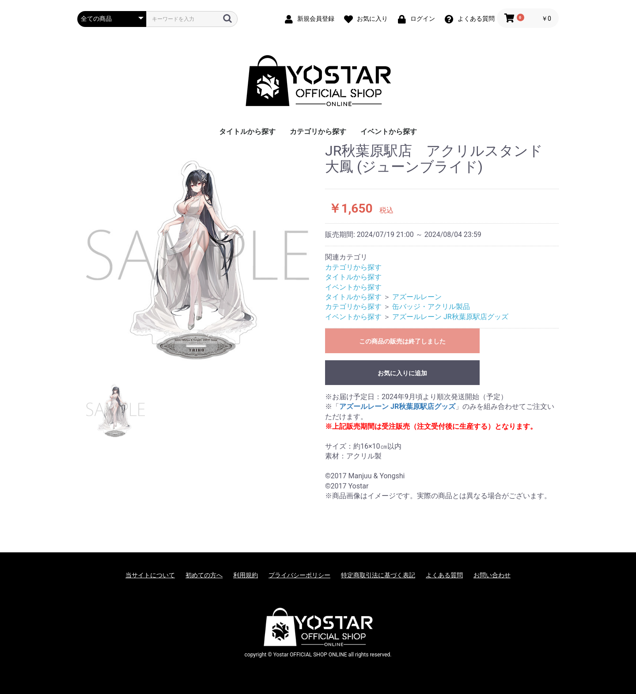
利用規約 (245, 575)
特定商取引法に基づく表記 (378, 575)
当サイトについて (150, 575)
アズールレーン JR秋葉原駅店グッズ (450, 317)
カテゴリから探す (318, 131)
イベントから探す (388, 131)
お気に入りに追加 (402, 373)
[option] (197, 254)
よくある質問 (444, 575)
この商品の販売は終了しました (402, 341)
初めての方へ (204, 575)
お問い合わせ (492, 575)
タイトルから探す (247, 131)
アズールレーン (417, 297)
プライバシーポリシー (299, 575)
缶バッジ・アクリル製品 (431, 306)
